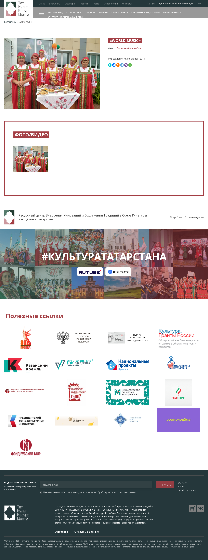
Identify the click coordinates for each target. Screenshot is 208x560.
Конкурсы (127, 3)
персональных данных (125, 492)
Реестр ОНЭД (55, 12)
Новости (83, 3)
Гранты (103, 12)
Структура (70, 3)
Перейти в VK (200, 508)
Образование (120, 12)
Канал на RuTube (90, 271)
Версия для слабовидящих (178, 3)
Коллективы (73, 12)
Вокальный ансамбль (129, 48)
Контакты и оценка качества (65, 17)
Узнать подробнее (189, 546)
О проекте (61, 531)
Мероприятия (111, 3)
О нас (42, 3)
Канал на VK (118, 271)
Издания (90, 12)
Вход (199, 3)
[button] (30, 161)
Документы (54, 3)
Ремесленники (172, 12)
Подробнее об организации (185, 217)
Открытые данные (86, 531)
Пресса (95, 3)
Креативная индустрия (145, 12)
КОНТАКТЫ (183, 483)
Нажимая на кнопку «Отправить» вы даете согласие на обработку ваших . (89, 492)
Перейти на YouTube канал (192, 508)
